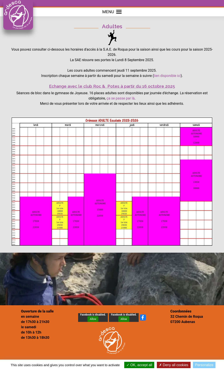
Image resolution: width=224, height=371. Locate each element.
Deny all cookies (173, 365)
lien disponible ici (167, 76)
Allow (93, 319)
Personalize (204, 365)
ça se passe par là (121, 98)
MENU (112, 11)
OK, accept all (139, 365)
